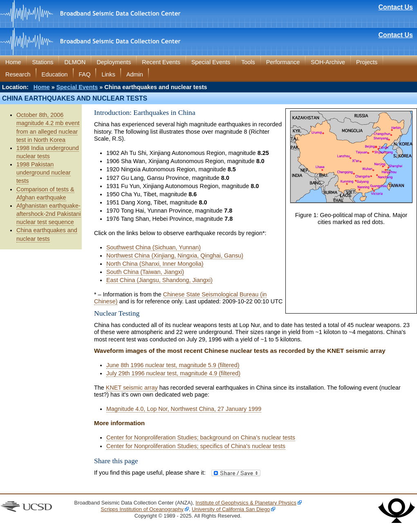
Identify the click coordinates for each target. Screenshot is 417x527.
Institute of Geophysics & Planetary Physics (245, 503)
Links (108, 74)
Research (18, 74)
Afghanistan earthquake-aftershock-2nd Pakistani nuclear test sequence (48, 213)
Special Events (210, 62)
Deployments (113, 62)
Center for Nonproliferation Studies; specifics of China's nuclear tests (195, 446)
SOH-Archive (328, 62)
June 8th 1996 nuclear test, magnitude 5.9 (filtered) (173, 365)
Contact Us (396, 7)
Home (13, 62)
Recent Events (161, 62)
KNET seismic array (132, 387)
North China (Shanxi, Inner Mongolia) (155, 263)
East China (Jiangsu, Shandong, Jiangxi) (159, 280)
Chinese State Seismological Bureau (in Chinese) (180, 298)
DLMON (74, 62)
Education (55, 74)
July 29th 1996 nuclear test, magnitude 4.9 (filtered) (173, 373)
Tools (248, 62)
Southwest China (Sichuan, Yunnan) (153, 247)
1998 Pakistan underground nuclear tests (43, 172)
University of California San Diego (231, 509)
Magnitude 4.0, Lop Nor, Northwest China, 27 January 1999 (183, 409)
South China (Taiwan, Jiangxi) (145, 272)
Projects (366, 62)
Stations (42, 62)
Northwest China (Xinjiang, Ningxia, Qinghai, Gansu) (174, 255)
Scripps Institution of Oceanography (142, 509)
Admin (134, 74)
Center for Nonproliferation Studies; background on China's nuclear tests (200, 437)
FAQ (85, 74)
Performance (283, 62)
